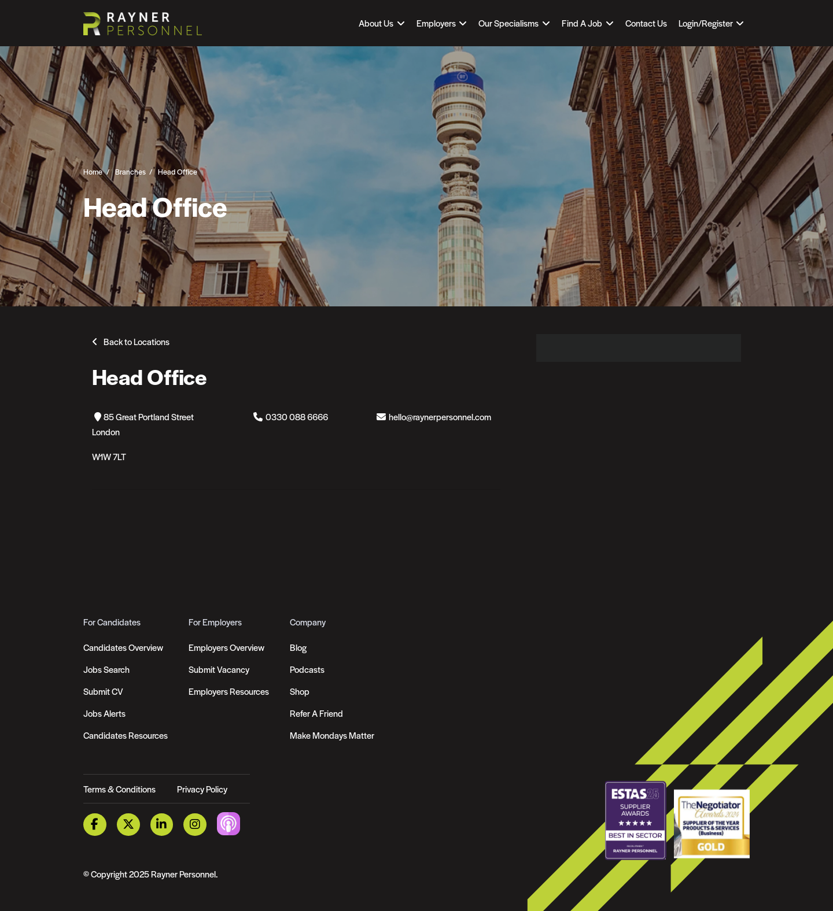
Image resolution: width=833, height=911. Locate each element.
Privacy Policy (202, 789)
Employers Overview (226, 647)
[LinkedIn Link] (162, 824)
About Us (376, 23)
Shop (299, 691)
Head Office (177, 171)
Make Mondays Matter (332, 735)
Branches (130, 171)
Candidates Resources (125, 735)
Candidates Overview (123, 647)
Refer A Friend (316, 713)
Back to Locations (136, 341)
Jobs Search (106, 669)
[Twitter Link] (128, 824)
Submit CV (103, 691)
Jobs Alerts (104, 713)
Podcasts (307, 669)
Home (92, 171)
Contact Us (646, 23)
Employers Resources (229, 691)
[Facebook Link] (94, 824)
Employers (436, 23)
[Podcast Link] (228, 823)
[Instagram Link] (195, 824)
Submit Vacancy (219, 669)
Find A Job (582, 23)
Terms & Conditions (119, 789)
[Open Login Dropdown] (711, 23)
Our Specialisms (508, 23)
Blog (298, 647)
